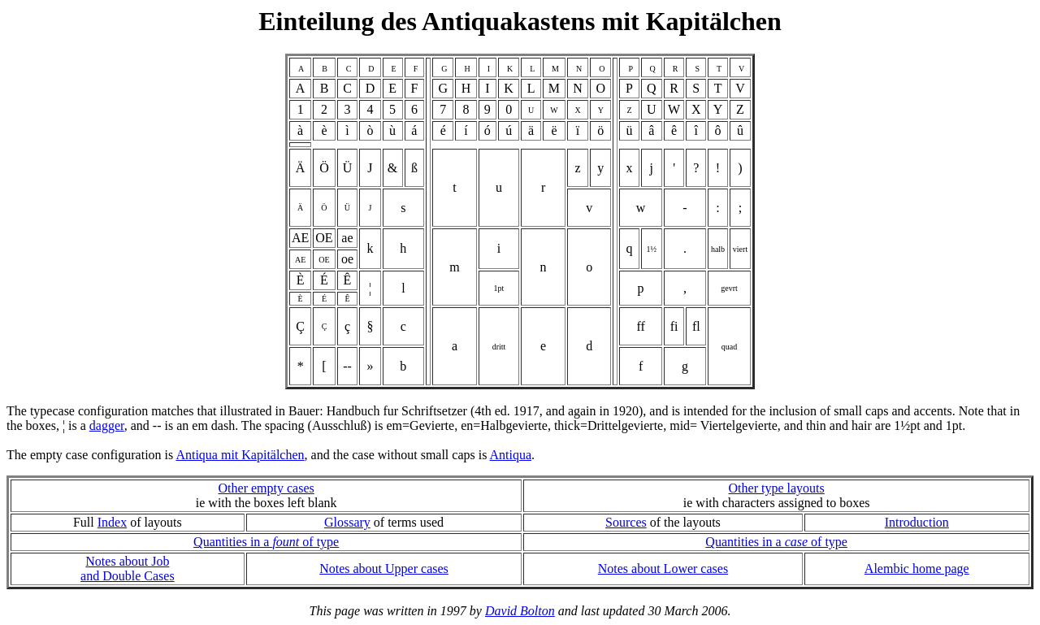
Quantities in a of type (266, 542)
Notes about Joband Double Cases (127, 568)
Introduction (917, 522)
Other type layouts (777, 488)
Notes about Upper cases (383, 568)
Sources (626, 522)
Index (112, 522)
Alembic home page (916, 568)
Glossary (347, 522)
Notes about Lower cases (663, 568)
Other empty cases (266, 488)
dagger (106, 425)
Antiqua (511, 455)
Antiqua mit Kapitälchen (240, 455)
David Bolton (520, 611)
